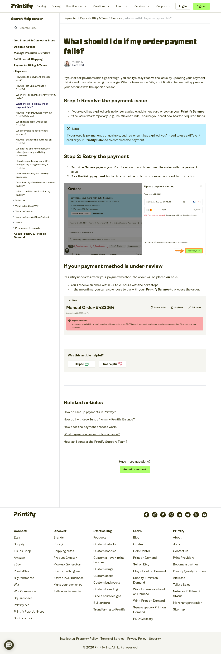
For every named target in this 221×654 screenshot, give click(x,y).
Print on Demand (145, 557)
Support (161, 6)
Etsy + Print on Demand (149, 571)
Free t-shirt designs (107, 596)
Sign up (201, 6)
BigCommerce (24, 578)
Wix (16, 584)
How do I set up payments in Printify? (31, 87)
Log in (183, 6)
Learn (119, 6)
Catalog (41, 6)
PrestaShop (22, 571)
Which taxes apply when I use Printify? (31, 123)
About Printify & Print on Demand (30, 235)
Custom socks (103, 576)
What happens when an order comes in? (92, 434)
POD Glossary (143, 619)
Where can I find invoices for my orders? (33, 193)
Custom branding (105, 589)
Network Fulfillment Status (186, 594)
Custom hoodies (104, 551)
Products (99, 537)
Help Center (141, 551)
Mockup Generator (67, 564)
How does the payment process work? (33, 78)
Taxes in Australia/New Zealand (32, 217)
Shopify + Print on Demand (145, 580)
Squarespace (23, 598)
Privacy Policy (136, 638)
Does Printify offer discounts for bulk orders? (36, 184)
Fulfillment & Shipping (28, 59)
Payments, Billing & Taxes (30, 65)
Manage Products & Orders (32, 53)
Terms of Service (112, 638)
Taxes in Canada (23, 211)
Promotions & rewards (27, 228)
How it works (74, 6)
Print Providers (183, 557)
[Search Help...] (33, 28)
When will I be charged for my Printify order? (36, 96)
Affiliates (179, 578)
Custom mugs (103, 569)
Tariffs (18, 222)
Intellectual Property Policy (79, 638)
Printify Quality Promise (189, 571)
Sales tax (20, 200)
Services (139, 6)
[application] (9, 645)
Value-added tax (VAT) (27, 206)
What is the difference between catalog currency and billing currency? (33, 152)
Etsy (17, 537)
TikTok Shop (22, 551)
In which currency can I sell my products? (32, 175)
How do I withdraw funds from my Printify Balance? (34, 114)
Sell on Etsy (141, 564)
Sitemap (179, 609)
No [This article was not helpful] (112, 364)
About (177, 537)
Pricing (56, 6)
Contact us (180, 551)
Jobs (176, 544)
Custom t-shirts (104, 544)
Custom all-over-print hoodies (108, 560)
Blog (136, 537)
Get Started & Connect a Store (34, 40)
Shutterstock (23, 618)
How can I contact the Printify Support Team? (95, 441)
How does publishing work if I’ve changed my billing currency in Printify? (33, 164)
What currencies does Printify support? (32, 132)
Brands (59, 537)
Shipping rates (64, 551)
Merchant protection (187, 602)
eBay (17, 564)
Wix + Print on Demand (149, 600)
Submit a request (134, 469)
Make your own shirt (68, 584)
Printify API (22, 605)
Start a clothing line (67, 571)
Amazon (19, 557)
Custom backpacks (106, 582)
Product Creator (65, 557)
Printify (70, 18)
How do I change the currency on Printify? (34, 141)
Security (155, 638)
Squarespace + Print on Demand (149, 610)
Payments (21, 71)
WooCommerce (25, 591)
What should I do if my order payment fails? (32, 105)
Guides (138, 544)
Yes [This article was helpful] (81, 364)
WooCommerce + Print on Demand (149, 592)
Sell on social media (67, 591)
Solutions (99, 6)
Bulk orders (101, 602)
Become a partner (185, 564)
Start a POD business (69, 578)
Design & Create (24, 46)
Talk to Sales (181, 584)
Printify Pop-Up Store (29, 611)
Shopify (19, 544)
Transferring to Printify (109, 609)
